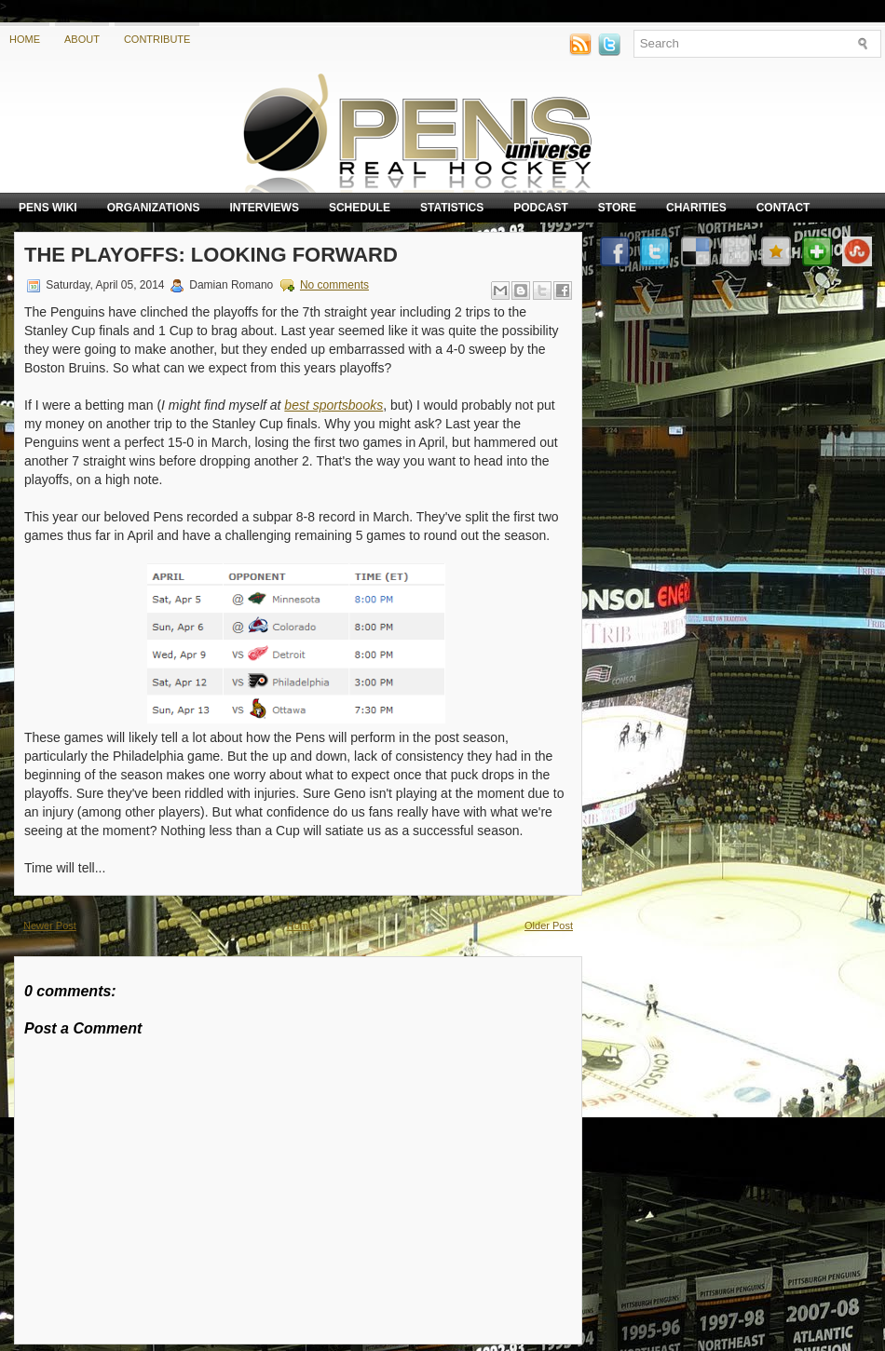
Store (617, 207)
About (82, 39)
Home (24, 39)
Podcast (540, 207)
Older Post (548, 925)
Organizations (153, 207)
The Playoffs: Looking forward (211, 254)
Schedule (359, 207)
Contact (783, 207)
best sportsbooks (333, 405)
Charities (696, 207)
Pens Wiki (48, 207)
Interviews (263, 207)
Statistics (451, 207)
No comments (334, 284)
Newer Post (49, 925)
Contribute (157, 39)
